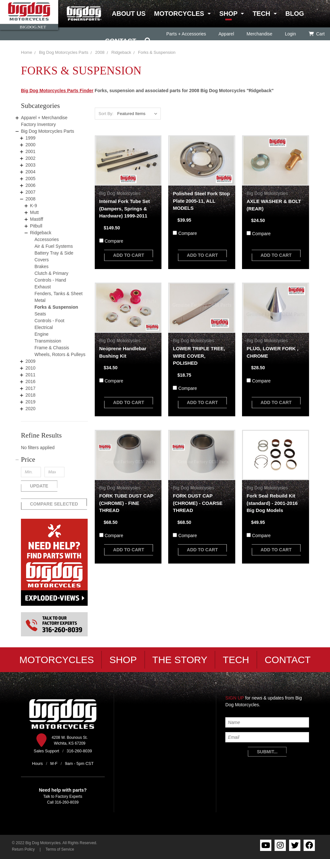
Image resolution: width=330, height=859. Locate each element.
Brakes (41, 266)
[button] (54, 459)
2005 (30, 178)
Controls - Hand (50, 280)
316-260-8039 (67, 802)
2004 (30, 171)
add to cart (128, 255)
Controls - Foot (49, 320)
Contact (120, 40)
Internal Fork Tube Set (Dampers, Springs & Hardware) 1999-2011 (124, 208)
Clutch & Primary (51, 273)
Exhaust (42, 286)
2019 (30, 401)
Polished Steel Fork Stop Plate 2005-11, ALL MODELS (201, 201)
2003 (30, 165)
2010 (30, 368)
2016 (30, 381)
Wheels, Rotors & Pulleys (59, 354)
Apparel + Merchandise (44, 117)
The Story (180, 659)
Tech (261, 13)
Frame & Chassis (51, 347)
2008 (99, 52)
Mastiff (36, 219)
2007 (30, 192)
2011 (30, 374)
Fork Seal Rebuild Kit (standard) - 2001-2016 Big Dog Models (272, 503)
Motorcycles (179, 13)
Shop (228, 13)
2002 (30, 158)
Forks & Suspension (56, 307)
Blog (294, 13)
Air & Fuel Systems (53, 246)
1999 (30, 137)
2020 (30, 408)
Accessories (46, 239)
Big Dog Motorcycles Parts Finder (57, 90)
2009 (30, 361)
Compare (114, 241)
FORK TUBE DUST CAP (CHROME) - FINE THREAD (126, 503)
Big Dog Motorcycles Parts (63, 52)
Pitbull (36, 225)
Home (26, 52)
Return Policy (23, 849)
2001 (30, 151)
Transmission (47, 340)
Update (39, 485)
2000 (30, 144)
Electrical (43, 327)
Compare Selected (54, 504)
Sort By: (106, 113)
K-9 (33, 205)
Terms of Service (59, 849)
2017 (30, 388)
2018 (30, 395)
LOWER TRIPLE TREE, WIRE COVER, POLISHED (199, 356)
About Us (128, 13)
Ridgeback (40, 232)
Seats (40, 313)
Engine (41, 334)
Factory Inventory (38, 124)
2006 (30, 185)
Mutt (34, 212)
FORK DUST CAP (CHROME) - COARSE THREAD (197, 503)
